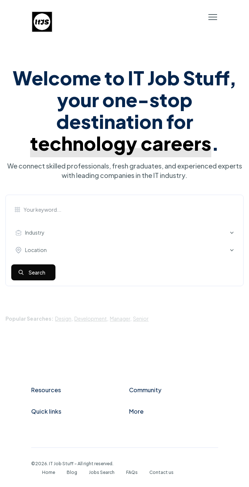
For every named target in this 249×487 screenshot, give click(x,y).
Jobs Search (102, 472)
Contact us (161, 472)
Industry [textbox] (35, 232)
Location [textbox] (36, 250)
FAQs (132, 472)
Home (48, 472)
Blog (72, 472)
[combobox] (126, 233)
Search (37, 272)
